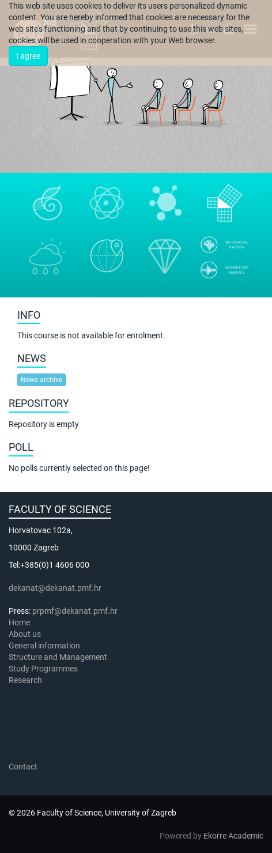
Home (19, 622)
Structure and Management (58, 657)
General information (44, 645)
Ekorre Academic (233, 835)
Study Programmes (43, 668)
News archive (41, 380)
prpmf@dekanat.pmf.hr (75, 611)
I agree (28, 56)
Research (26, 680)
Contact (23, 766)
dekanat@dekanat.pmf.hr (55, 587)
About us (26, 634)
